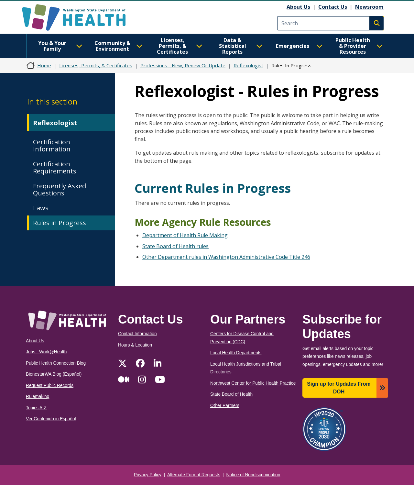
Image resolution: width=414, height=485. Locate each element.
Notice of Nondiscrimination (253, 474)
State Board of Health (231, 394)
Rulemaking (37, 396)
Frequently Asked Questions (59, 189)
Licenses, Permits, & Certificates (179, 46)
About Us (298, 6)
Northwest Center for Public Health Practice (253, 383)
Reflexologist (248, 65)
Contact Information (137, 333)
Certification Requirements (54, 167)
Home (44, 65)
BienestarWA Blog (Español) (54, 374)
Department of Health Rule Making (185, 235)
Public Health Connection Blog (56, 363)
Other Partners (224, 405)
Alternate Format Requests (193, 474)
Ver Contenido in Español (51, 418)
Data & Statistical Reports (241, 46)
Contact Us (332, 6)
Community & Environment (118, 45)
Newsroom (369, 6)
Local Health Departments (235, 352)
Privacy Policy (147, 474)
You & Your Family (60, 45)
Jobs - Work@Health (46, 351)
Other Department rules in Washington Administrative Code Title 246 (226, 256)
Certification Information (52, 145)
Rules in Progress (59, 222)
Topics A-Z (36, 407)
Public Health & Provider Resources (359, 46)
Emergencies (299, 46)
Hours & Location (135, 345)
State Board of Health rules (175, 246)
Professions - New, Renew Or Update (182, 65)
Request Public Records (49, 385)
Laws (41, 208)
